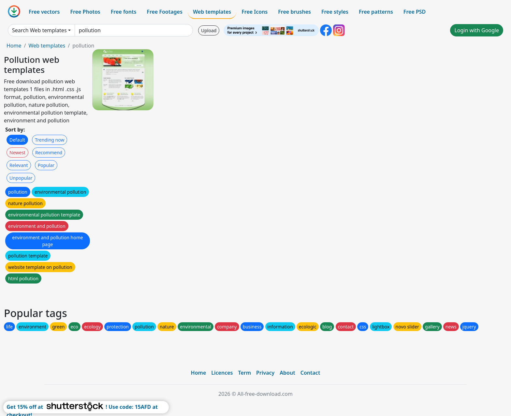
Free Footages (164, 11)
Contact (310, 372)
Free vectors (44, 11)
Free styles (334, 11)
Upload (208, 30)
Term (244, 372)
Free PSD (414, 11)
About (287, 372)
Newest (17, 152)
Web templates (212, 11)
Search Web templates (39, 30)
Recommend (48, 152)
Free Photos (85, 11)
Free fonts (124, 11)
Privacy (265, 372)
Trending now (49, 140)
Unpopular (20, 178)
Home (14, 45)
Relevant (18, 165)
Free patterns (376, 11)
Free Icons (254, 11)
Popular (46, 165)
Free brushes (294, 11)
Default (17, 140)
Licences (222, 372)
